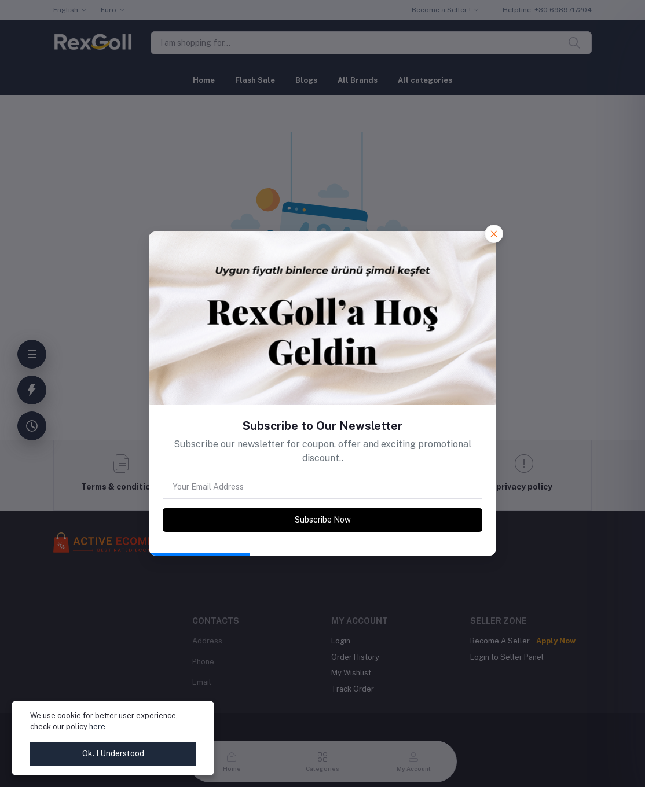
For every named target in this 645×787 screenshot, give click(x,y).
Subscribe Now (323, 519)
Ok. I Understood (113, 753)
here (97, 726)
